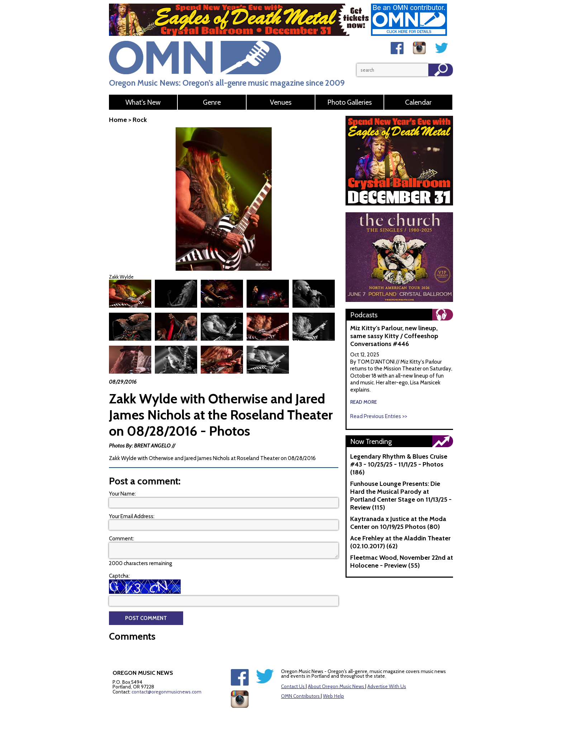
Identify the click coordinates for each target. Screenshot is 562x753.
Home (118, 120)
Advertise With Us (386, 685)
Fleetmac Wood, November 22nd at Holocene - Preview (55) (401, 561)
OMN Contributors (300, 695)
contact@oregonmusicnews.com (166, 691)
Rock (140, 120)
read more (363, 402)
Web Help (333, 695)
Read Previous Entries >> (378, 416)
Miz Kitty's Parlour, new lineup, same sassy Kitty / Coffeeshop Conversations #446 (394, 336)
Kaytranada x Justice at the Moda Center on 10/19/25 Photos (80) (398, 523)
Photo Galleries (349, 102)
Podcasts (363, 315)
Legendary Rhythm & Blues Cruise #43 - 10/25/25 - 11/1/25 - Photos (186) (398, 464)
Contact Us (293, 685)
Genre (212, 102)
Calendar (418, 102)
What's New (143, 102)
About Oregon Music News (336, 685)
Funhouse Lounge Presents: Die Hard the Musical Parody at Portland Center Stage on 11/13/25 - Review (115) (401, 495)
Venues (280, 102)
